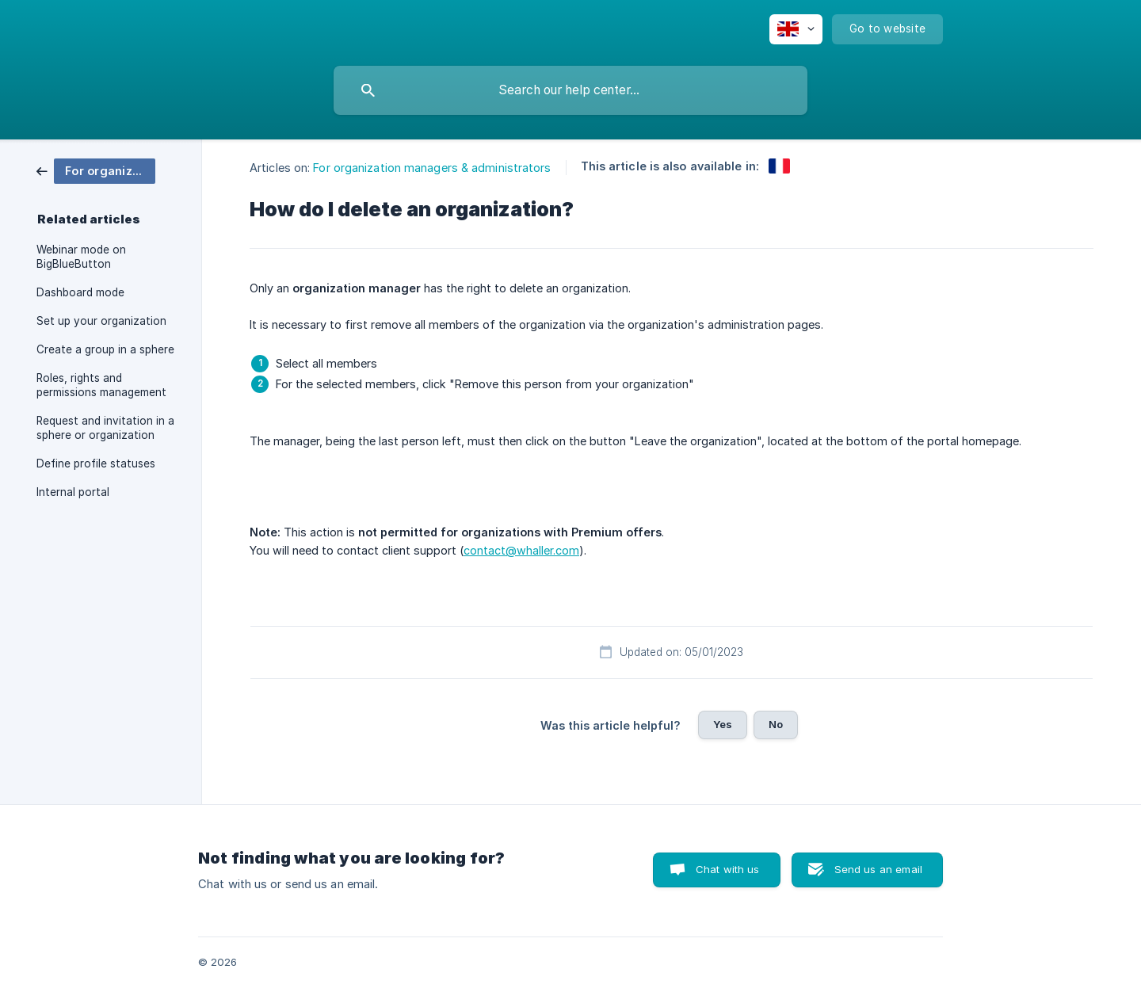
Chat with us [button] (728, 869)
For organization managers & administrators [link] (432, 167)
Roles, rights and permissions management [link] (101, 385)
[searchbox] (570, 90)
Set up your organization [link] (101, 321)
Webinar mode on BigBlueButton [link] (81, 256)
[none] (795, 29)
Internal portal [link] (72, 492)
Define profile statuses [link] (95, 463)
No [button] (776, 724)
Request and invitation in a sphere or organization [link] (105, 427)
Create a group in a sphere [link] (105, 349)
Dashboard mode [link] (80, 292)
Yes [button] (722, 724)
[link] (95, 169)
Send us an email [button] (878, 869)
